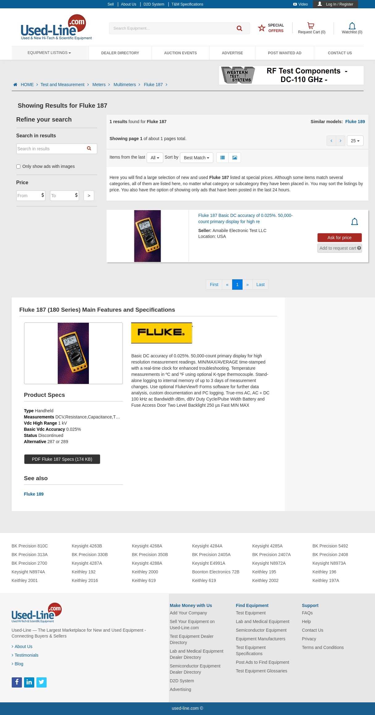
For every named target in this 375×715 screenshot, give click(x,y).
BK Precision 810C (30, 545)
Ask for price (339, 237)
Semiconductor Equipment (261, 630)
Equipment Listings (49, 53)
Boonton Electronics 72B (216, 571)
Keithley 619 (144, 580)
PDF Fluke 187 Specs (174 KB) (62, 459)
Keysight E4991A (208, 563)
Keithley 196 (324, 571)
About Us (22, 646)
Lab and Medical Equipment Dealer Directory (196, 654)
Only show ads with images (45, 166)
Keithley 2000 (145, 571)
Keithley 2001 (25, 580)
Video (300, 4)
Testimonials (25, 655)
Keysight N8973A (329, 563)
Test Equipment (251, 612)
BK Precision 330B (90, 554)
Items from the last (127, 157)
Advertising (180, 689)
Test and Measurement (65, 84)
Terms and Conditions (323, 647)
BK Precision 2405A (211, 554)
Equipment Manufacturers (260, 638)
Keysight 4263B (87, 545)
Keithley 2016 (85, 580)
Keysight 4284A (207, 545)
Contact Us (340, 53)
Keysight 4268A (147, 545)
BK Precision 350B (150, 554)
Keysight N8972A (269, 563)
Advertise (232, 53)
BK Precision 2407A (271, 554)
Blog (17, 663)
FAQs (307, 612)
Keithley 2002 (265, 580)
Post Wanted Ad (284, 53)
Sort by (171, 157)
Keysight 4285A (267, 545)
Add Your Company (188, 612)
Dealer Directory (120, 53)
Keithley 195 (264, 571)
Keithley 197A (326, 580)
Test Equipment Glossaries (261, 670)
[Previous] (227, 284)
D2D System (182, 680)
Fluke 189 (355, 121)
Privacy (309, 638)
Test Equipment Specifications (251, 650)
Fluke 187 (155, 84)
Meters (101, 84)
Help (306, 621)
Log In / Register (339, 4)
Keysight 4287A (87, 563)
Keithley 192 (84, 571)
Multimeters (127, 84)
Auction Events (180, 53)
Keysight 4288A (147, 563)
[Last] (260, 284)
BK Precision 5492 (330, 545)
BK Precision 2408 (330, 554)
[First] (214, 284)
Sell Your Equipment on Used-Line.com (192, 624)
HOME (29, 84)
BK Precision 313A (30, 554)
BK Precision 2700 (29, 563)
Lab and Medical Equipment (263, 621)
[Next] (247, 284)
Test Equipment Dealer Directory (192, 639)
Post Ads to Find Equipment (262, 662)
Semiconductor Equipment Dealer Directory (195, 669)
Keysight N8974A (28, 571)
